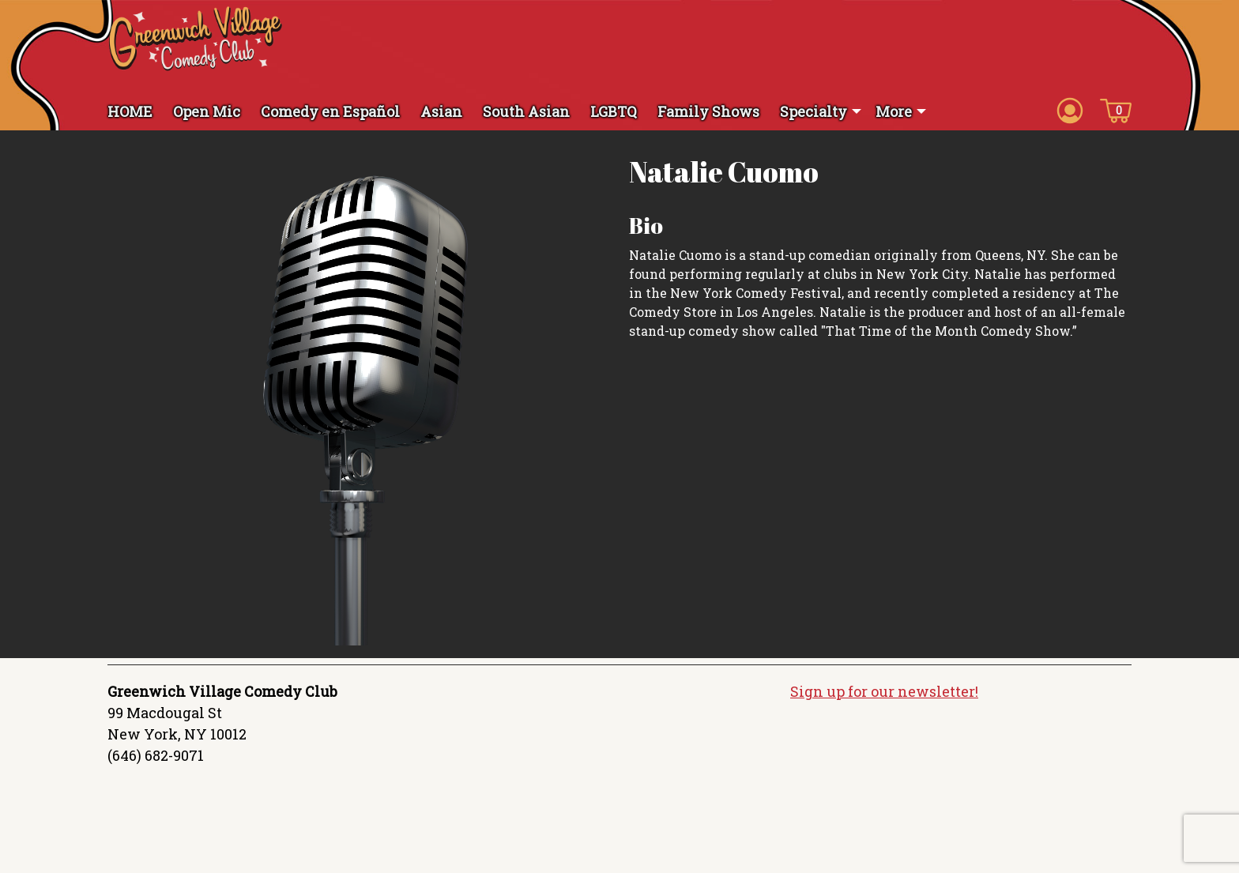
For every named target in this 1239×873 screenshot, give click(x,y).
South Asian (526, 111)
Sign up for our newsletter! (884, 691)
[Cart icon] (1116, 110)
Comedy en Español (330, 111)
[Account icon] (1070, 110)
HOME (130, 111)
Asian (441, 111)
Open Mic (206, 111)
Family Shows (708, 111)
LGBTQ (613, 111)
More (894, 111)
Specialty (813, 111)
